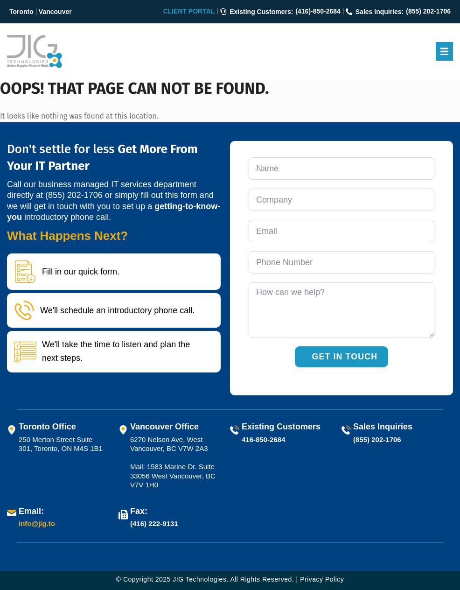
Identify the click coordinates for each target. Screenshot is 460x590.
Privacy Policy (322, 579)
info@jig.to (37, 524)
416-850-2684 (263, 439)
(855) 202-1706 (74, 195)
